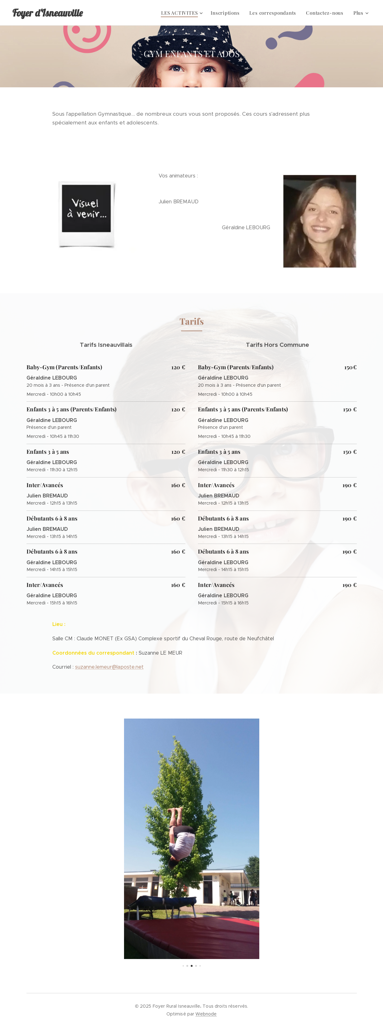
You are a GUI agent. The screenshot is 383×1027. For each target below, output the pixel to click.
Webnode (206, 1014)
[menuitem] (127, 13)
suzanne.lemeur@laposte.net (109, 667)
